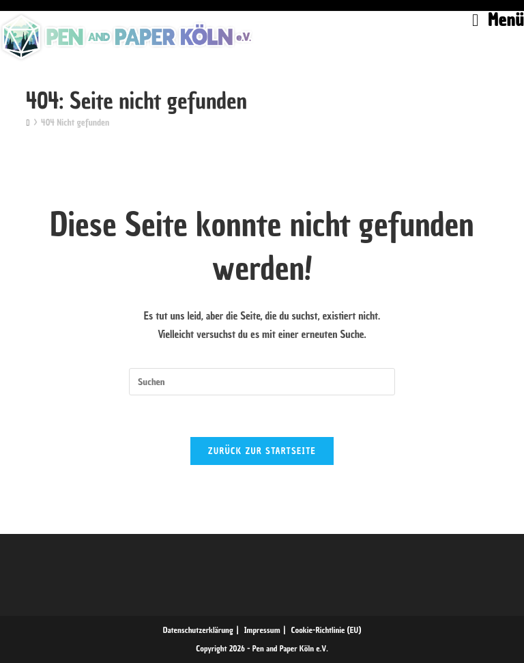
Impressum (262, 630)
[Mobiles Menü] (498, 19)
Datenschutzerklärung (198, 630)
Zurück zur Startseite (262, 451)
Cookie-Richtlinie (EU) (326, 630)
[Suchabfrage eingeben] (262, 381)
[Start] (27, 122)
